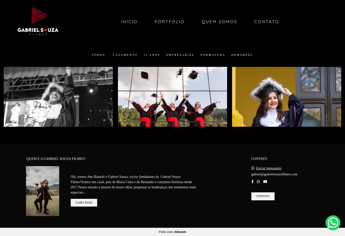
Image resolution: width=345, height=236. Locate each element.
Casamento (125, 55)
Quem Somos (219, 21)
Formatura (213, 55)
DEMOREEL (242, 55)
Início (129, 21)
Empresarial (180, 55)
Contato (266, 21)
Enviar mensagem (268, 168)
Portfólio (170, 21)
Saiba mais (84, 202)
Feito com (172, 232)
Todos (98, 55)
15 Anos (151, 55)
